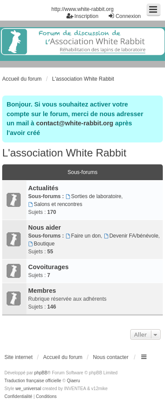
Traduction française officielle (32, 380)
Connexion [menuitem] (124, 16)
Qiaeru (73, 380)
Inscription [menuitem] (82, 16)
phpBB (41, 372)
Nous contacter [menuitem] (110, 357)
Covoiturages (48, 266)
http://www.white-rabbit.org (82, 9)
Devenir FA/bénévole (131, 236)
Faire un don (83, 236)
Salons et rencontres (55, 204)
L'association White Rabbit (64, 153)
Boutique (41, 244)
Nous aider (44, 227)
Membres (42, 290)
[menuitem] (18, 397)
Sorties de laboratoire (93, 196)
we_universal (28, 388)
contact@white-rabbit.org (74, 123)
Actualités (43, 188)
